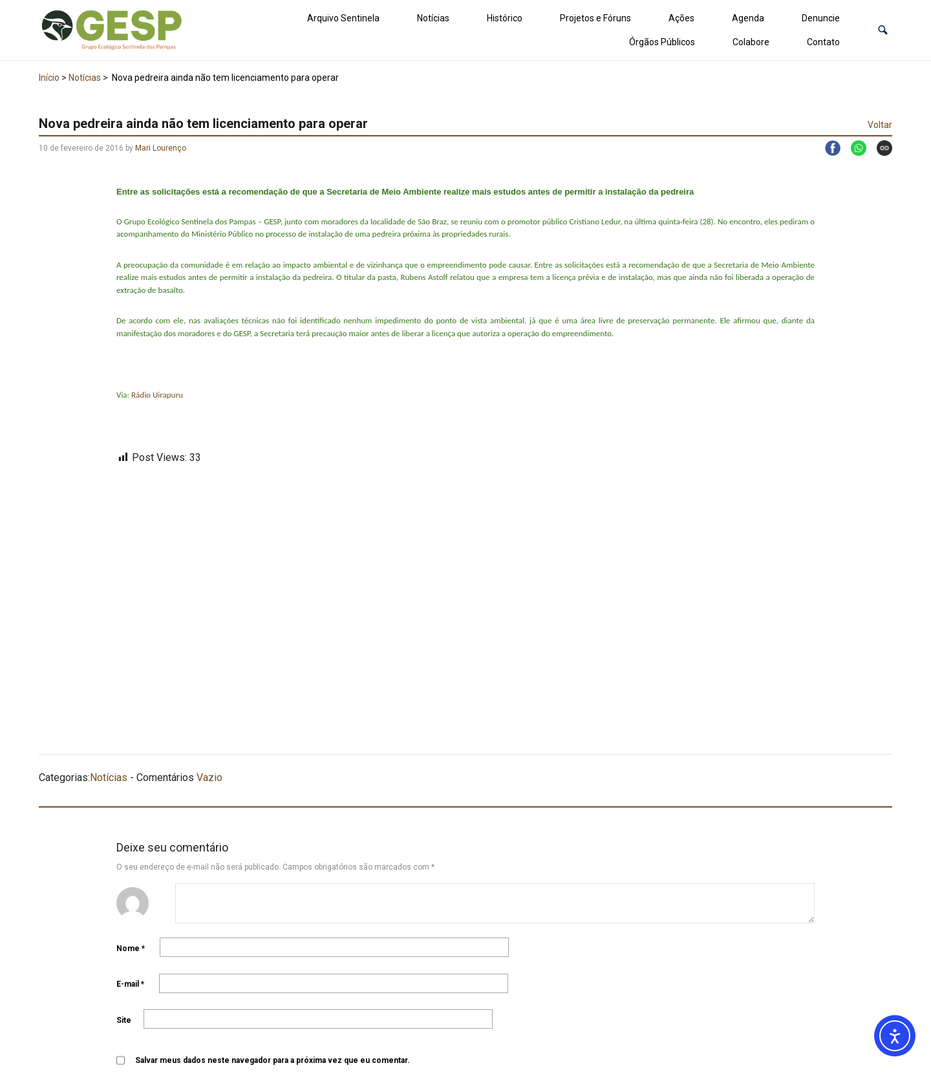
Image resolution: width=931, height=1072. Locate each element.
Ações (681, 18)
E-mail (130, 984)
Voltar (880, 125)
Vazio (209, 777)
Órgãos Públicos (662, 42)
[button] (882, 30)
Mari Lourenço (160, 148)
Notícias (433, 18)
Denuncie (821, 18)
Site (123, 1020)
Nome (130, 948)
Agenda (748, 18)
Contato (823, 42)
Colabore (751, 42)
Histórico (504, 18)
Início (49, 77)
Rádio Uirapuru (157, 395)
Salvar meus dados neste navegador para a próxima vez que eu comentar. (272, 1060)
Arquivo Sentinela (343, 18)
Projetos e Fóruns (595, 18)
